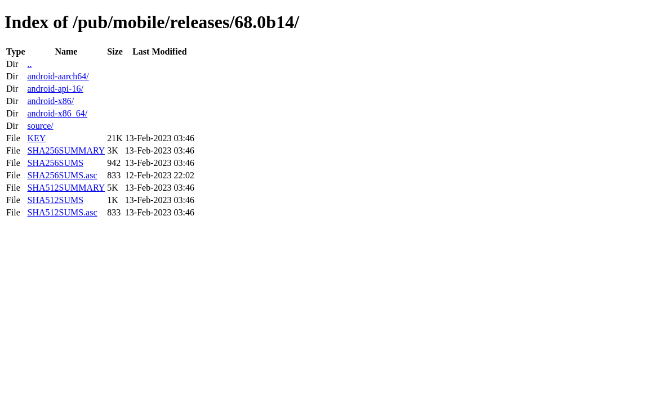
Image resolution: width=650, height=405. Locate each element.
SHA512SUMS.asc (62, 212)
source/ (40, 125)
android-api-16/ (55, 88)
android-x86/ (50, 101)
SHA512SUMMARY (66, 187)
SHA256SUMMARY (66, 150)
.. (29, 64)
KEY (36, 138)
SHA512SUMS (55, 200)
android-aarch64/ (57, 76)
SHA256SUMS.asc (62, 175)
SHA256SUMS (55, 163)
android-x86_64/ (57, 113)
